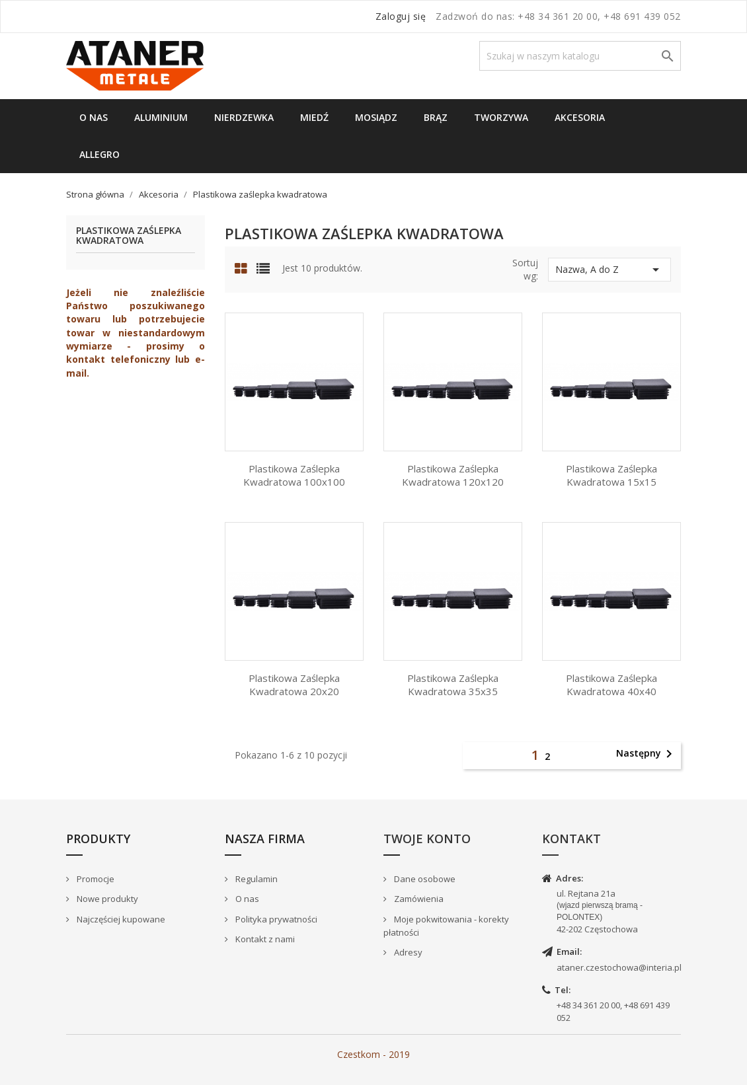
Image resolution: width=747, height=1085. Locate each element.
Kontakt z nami (264, 939)
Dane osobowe (423, 879)
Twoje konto (427, 838)
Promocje (94, 879)
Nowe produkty (106, 899)
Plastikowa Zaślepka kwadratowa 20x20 (294, 684)
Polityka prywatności (275, 919)
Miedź (314, 117)
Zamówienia (418, 899)
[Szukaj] (580, 56)
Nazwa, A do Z (609, 270)
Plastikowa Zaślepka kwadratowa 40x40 (611, 684)
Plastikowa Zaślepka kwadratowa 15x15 (611, 475)
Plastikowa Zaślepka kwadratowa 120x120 (453, 475)
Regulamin (255, 879)
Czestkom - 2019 (373, 1054)
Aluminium (161, 117)
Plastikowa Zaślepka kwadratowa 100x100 (294, 475)
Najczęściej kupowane (120, 919)
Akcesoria (580, 117)
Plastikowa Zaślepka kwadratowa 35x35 (452, 684)
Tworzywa (501, 117)
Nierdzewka (244, 117)
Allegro (99, 154)
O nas (93, 117)
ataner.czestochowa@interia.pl (619, 967)
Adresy (407, 952)
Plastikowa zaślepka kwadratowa (128, 235)
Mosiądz (376, 117)
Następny (646, 754)
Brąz (436, 117)
